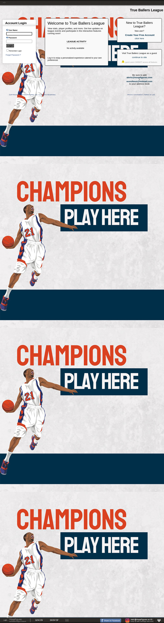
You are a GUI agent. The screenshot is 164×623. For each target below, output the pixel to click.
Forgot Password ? (13, 55)
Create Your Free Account (139, 35)
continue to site (139, 57)
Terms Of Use (149, 95)
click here (139, 38)
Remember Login (15, 51)
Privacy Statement (135, 95)
